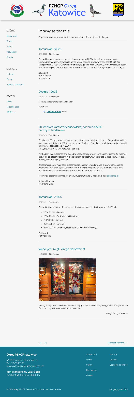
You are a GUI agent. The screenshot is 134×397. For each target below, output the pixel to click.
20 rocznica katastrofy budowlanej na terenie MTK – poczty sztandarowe (71, 128)
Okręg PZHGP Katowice (22, 354)
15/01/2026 (43, 135)
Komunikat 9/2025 (50, 196)
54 (45, 342)
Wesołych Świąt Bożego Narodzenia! (62, 249)
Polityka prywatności (118, 389)
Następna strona (118, 342)
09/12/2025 (43, 254)
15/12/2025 (42, 202)
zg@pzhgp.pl (112, 175)
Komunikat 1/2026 (50, 49)
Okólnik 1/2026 (48, 91)
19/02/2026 (43, 97)
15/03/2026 (43, 54)
